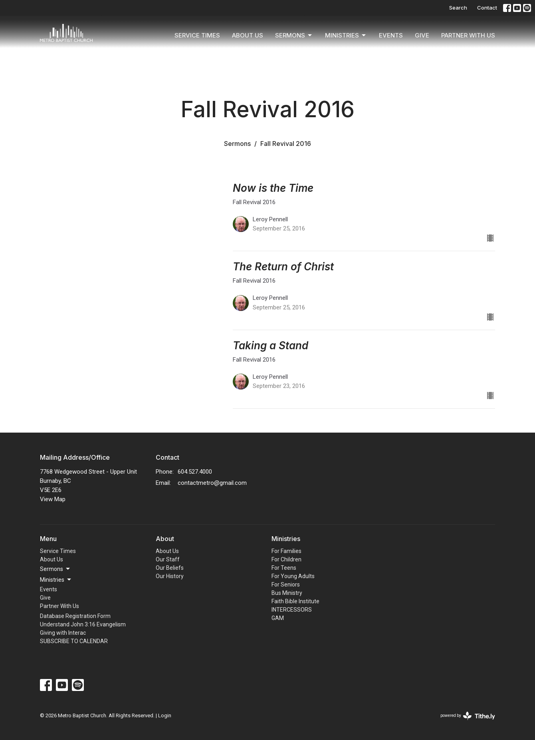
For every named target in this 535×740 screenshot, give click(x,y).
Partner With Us (468, 35)
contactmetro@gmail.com (212, 482)
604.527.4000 (195, 471)
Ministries (346, 35)
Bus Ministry (286, 593)
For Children (286, 559)
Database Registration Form (75, 616)
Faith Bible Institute (295, 601)
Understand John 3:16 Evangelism (83, 624)
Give (422, 35)
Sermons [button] (55, 569)
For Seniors (285, 584)
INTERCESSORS (291, 609)
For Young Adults (293, 576)
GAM (277, 618)
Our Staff (168, 559)
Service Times (197, 35)
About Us (247, 35)
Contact (487, 7)
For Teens (283, 568)
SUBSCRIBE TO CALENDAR (74, 641)
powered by (467, 716)
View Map (52, 499)
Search (458, 7)
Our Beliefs (170, 568)
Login (164, 715)
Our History (170, 576)
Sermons (294, 35)
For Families (286, 551)
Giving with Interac (63, 633)
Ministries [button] (56, 580)
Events (391, 35)
